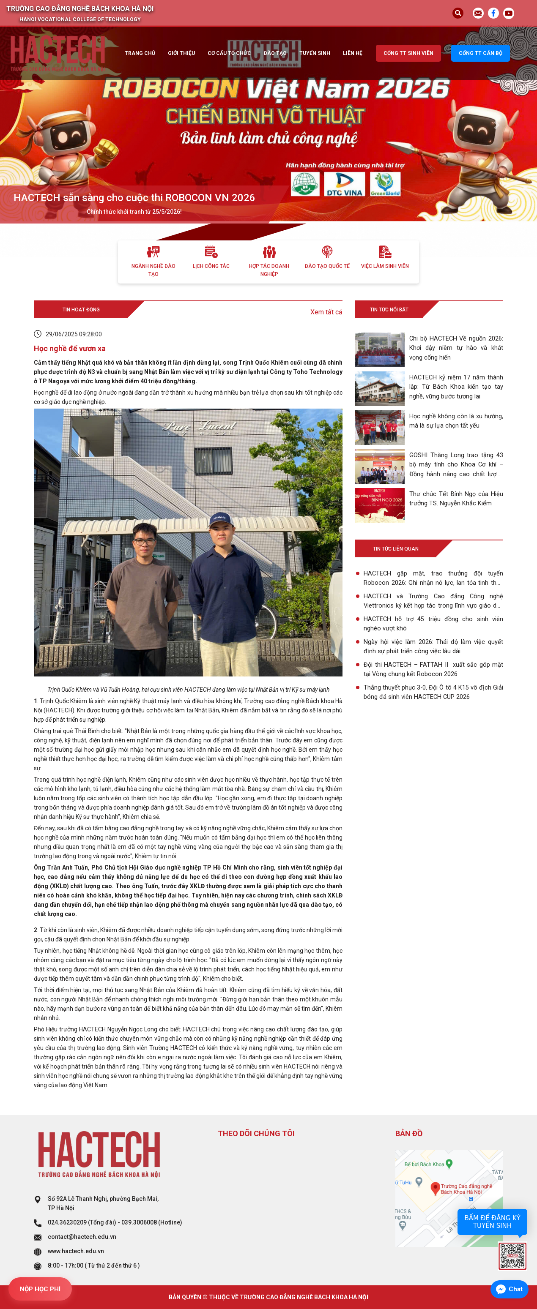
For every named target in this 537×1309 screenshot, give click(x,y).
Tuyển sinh (314, 53)
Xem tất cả (326, 312)
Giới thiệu (181, 53)
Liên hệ (352, 53)
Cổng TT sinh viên (408, 53)
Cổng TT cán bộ (480, 53)
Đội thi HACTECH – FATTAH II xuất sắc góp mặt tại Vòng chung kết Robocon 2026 (433, 670)
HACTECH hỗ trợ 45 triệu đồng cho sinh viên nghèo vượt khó (433, 624)
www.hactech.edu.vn (76, 1251)
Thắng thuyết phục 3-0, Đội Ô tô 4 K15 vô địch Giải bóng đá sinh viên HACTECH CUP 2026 (433, 692)
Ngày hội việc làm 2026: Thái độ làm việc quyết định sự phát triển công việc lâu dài (433, 647)
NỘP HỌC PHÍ (40, 1289)
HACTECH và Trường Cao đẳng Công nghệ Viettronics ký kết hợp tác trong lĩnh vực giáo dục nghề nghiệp (433, 602)
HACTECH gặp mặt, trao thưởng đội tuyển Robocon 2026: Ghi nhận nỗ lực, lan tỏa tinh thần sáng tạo (433, 578)
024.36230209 (67, 1222)
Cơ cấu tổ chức (229, 53)
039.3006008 (139, 1222)
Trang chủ (140, 53)
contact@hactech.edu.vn (82, 1236)
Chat (516, 1289)
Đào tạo (275, 53)
